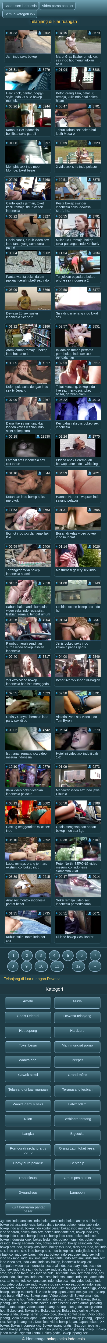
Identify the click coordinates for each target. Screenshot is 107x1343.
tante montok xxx (19, 1280)
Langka (28, 1134)
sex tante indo (65, 1273)
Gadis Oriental (28, 1016)
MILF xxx (22, 1295)
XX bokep (83, 1299)
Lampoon (77, 1192)
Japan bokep (88, 1322)
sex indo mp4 (77, 1269)
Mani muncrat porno (77, 1045)
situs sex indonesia (30, 1277)
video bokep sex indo (22, 1284)
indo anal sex (16, 1251)
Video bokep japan (52, 1292)
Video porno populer (57, 6)
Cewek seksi (28, 1075)
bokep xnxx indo (35, 1247)
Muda (77, 1001)
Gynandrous (28, 1192)
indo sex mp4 (9, 1258)
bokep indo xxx (85, 1236)
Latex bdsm (77, 1104)
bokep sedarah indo (26, 1243)
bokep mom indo (71, 1239)
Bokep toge (47, 1314)
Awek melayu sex (81, 1292)
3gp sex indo (9, 1221)
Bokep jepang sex (75, 1333)
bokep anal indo (52, 1221)
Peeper (77, 1060)
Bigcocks (77, 1134)
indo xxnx (29, 1262)
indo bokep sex (39, 1251)
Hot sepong (28, 1030)
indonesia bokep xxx (77, 1262)
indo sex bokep (48, 1254)
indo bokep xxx (63, 1251)
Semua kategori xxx (19, 14)
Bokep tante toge (12, 1307)
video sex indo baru (14, 1288)
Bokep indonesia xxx (26, 1325)
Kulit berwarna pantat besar (28, 1209)
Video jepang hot (12, 1299)
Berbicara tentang (77, 1119)
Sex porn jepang (86, 1325)
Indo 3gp (89, 1288)
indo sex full (91, 1254)
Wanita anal (28, 1060)
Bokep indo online (75, 1310)
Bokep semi (39, 1295)
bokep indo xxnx (61, 1236)
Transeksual (27, 1178)
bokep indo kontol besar (42, 1228)
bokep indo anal (11, 1228)
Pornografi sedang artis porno (28, 1150)
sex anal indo (55, 1266)
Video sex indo (38, 1299)
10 (41, 966)
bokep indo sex (32, 1232)
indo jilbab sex (85, 1251)
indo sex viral (74, 1258)
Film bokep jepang (78, 1318)
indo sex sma (30, 1258)
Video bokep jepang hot (17, 1329)
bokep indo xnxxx (12, 1236)
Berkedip (77, 1163)
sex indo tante (18, 1273)
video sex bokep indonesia (81, 1284)
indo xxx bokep (49, 1262)
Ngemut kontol (29, 1333)
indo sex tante (52, 1258)
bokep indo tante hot (59, 1232)
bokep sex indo (11, 1247)
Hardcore (77, 1030)
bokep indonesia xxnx (16, 1239)
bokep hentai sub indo (83, 1224)
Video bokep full (61, 1295)
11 (57, 966)
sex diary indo (77, 1266)
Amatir (28, 1001)
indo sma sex (95, 1258)
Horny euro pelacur (28, 1163)
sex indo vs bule (42, 1273)
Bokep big (32, 1310)
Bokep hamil (29, 1314)
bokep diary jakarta (51, 1224)
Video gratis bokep (34, 1303)
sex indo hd (15, 1269)
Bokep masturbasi (24, 1292)
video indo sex (49, 1284)
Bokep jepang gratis (57, 1325)
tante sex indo (43, 1280)
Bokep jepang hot (20, 1322)
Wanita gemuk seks (28, 1104)
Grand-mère (77, 1075)
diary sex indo (83, 1247)
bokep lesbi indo (45, 1239)
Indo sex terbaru (62, 1299)
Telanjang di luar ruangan (28, 1089)
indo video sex (10, 1262)
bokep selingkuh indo (83, 1243)
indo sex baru (25, 1254)
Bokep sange (50, 1310)
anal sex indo (30, 1221)
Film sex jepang (69, 1288)
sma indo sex (55, 1277)
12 (78, 966)
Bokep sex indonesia (20, 6)
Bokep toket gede (69, 1307)
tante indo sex (77, 1277)
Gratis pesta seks (77, 1178)
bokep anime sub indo (82, 1221)
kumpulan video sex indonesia (22, 1266)
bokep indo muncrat (75, 1228)
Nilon (28, 1119)
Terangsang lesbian (77, 1089)
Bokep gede (51, 1333)
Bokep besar (59, 1303)
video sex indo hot (43, 1288)
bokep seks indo (54, 1243)
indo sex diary (70, 1254)
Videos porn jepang (41, 1307)
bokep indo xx (37, 1236)
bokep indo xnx (87, 1232)
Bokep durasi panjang (86, 1303)
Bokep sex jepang (49, 1329)
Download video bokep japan (56, 1322)
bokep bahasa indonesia (18, 1224)
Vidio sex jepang (51, 1318)
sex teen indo (87, 1273)
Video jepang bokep (80, 1329)
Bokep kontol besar (72, 1314)
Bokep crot (15, 1310)
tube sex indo (65, 1280)
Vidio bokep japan (25, 1318)
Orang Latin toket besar (77, 1148)
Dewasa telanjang (77, 1016)
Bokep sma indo (86, 1295)
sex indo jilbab (55, 1269)
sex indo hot (35, 1269)
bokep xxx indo (60, 1247)
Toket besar (28, 1045)
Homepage (36, 1339)
